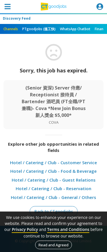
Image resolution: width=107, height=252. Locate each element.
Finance (101, 29)
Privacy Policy (25, 229)
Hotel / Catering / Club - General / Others (53, 197)
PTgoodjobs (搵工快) (39, 29)
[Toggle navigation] (7, 6)
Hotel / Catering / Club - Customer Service (53, 162)
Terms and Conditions (68, 229)
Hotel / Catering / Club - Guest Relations (54, 180)
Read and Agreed (53, 244)
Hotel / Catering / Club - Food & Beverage (53, 171)
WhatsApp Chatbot (75, 29)
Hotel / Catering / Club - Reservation (53, 188)
